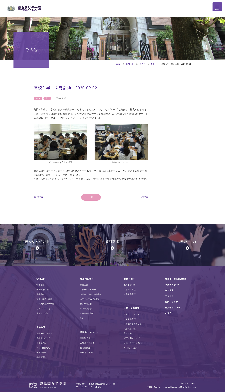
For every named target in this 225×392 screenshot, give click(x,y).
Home (117, 64)
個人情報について (188, 383)
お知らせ (130, 64)
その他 (142, 64)
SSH (153, 64)
